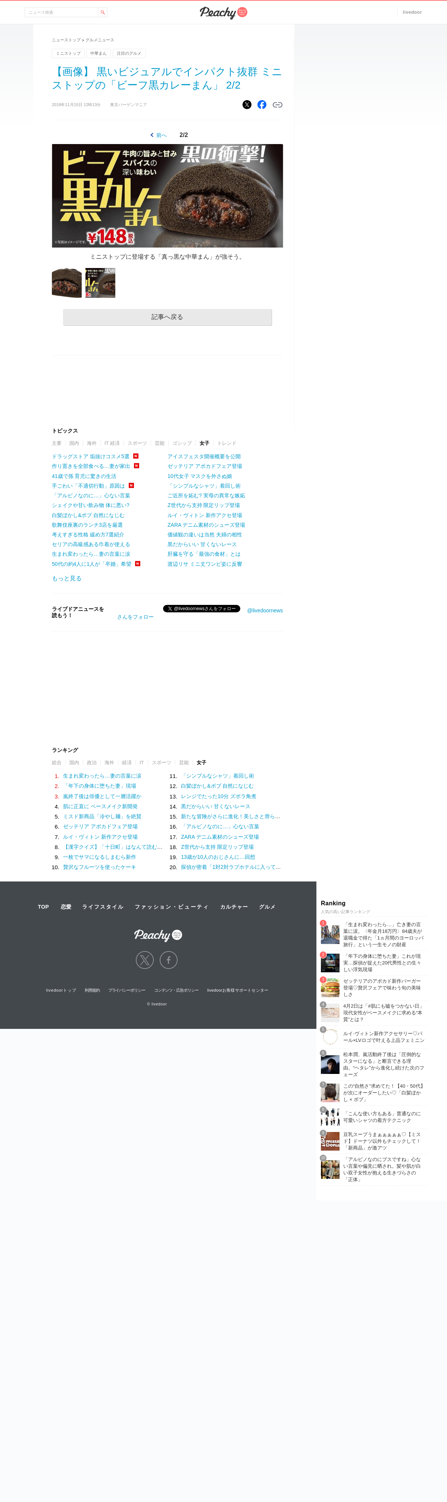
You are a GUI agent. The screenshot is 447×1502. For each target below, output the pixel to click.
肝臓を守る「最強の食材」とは (204, 554)
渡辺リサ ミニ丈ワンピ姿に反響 (205, 564)
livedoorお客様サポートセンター (238, 990)
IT (142, 762)
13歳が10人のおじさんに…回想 (218, 857)
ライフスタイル (103, 907)
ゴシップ (182, 443)
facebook (169, 960)
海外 (92, 443)
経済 (127, 762)
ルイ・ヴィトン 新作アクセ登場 (205, 515)
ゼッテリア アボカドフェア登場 (205, 466)
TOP (43, 907)
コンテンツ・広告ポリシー (176, 990)
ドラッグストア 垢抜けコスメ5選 (90, 456)
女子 (204, 443)
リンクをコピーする (277, 105)
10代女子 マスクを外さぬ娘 (200, 476)
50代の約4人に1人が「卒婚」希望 (91, 564)
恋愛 (66, 907)
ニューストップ (66, 40)
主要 (57, 443)
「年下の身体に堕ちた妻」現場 (99, 786)
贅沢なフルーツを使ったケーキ (99, 867)
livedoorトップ (61, 990)
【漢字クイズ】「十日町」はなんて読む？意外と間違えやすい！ (139, 847)
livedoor (412, 12)
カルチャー (234, 907)
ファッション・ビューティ (172, 907)
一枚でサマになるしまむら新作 (99, 857)
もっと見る (67, 578)
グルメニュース (99, 40)
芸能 (160, 443)
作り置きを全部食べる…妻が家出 (91, 466)
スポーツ (137, 443)
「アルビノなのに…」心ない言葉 (91, 495)
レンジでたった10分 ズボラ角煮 (218, 796)
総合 (57, 762)
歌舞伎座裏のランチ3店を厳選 (87, 525)
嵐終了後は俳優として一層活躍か (102, 796)
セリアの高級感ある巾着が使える (91, 544)
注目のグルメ (129, 53)
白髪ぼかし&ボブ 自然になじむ (88, 515)
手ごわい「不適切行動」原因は (88, 486)
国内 (74, 443)
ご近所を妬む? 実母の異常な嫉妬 (206, 495)
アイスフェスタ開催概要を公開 (204, 456)
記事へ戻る (167, 317)
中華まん (98, 53)
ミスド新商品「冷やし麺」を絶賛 (102, 816)
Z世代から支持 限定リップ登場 (204, 505)
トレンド (227, 443)
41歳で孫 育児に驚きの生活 (84, 476)
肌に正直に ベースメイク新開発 (100, 806)
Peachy (223, 13)
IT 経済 (112, 443)
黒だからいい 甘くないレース (202, 544)
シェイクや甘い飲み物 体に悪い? (90, 505)
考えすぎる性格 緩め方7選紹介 (88, 535)
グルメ (267, 907)
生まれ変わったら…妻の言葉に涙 (91, 554)
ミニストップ (68, 53)
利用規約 (92, 990)
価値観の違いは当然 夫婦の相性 (205, 535)
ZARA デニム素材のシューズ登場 (206, 525)
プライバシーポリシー (126, 990)
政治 (92, 762)
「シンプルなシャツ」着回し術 (204, 486)
